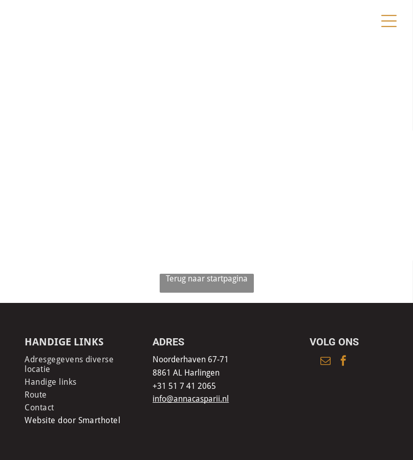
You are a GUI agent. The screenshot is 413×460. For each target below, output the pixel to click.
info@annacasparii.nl (191, 399)
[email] (325, 362)
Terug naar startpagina (207, 278)
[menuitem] (79, 364)
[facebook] (343, 362)
